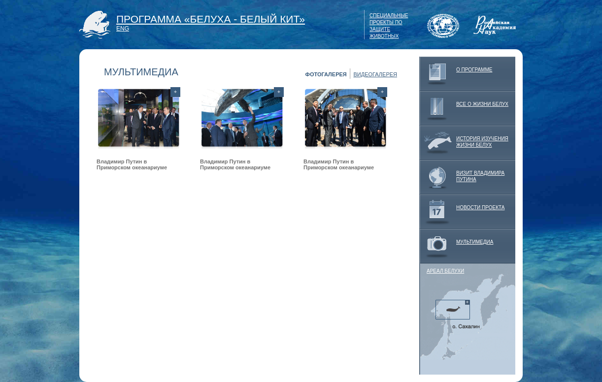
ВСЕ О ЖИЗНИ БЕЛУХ (463, 108)
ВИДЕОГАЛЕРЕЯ (375, 74)
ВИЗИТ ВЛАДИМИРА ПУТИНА (461, 177)
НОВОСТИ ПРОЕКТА (461, 211)
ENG (122, 28)
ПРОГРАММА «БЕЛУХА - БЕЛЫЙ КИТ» (210, 19)
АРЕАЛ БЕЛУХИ (445, 271)
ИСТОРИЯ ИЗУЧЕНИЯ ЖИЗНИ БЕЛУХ (463, 143)
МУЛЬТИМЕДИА (456, 246)
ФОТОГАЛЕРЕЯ (326, 74)
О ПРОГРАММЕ (455, 74)
